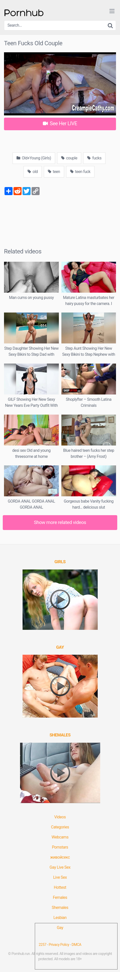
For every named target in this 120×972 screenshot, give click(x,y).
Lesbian (59, 917)
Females (60, 897)
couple (69, 158)
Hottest (60, 887)
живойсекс (60, 857)
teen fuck (80, 171)
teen (54, 171)
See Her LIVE (60, 123)
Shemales (60, 907)
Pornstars (60, 847)
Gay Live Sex (60, 867)
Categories (60, 827)
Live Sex (60, 877)
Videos (60, 817)
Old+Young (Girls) (34, 158)
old (33, 171)
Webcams (60, 837)
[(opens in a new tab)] (60, 561)
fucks (94, 158)
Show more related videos (60, 522)
